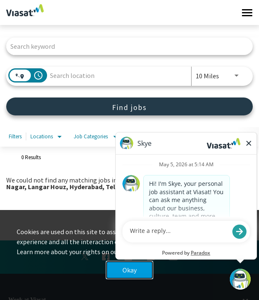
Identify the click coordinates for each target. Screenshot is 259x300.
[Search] (129, 106)
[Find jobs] (129, 106)
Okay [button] (129, 270)
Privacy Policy (140, 252)
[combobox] (125, 46)
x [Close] (244, 238)
